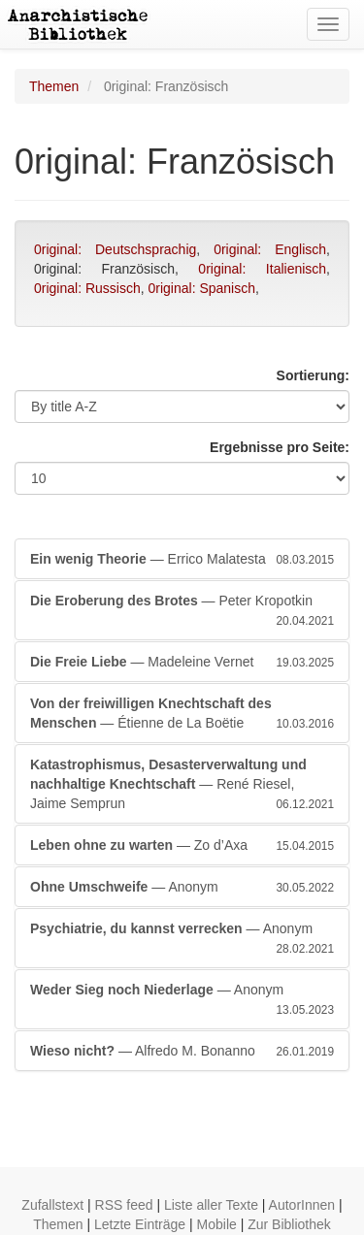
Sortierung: (313, 375)
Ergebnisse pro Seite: (279, 447)
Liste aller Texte (211, 1205)
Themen (54, 86)
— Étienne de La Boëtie (182, 714)
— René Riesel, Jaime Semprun (182, 785)
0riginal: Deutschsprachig (115, 249)
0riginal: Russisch (87, 288)
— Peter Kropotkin (182, 611)
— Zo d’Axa (182, 845)
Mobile (217, 1224)
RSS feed (124, 1205)
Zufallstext (52, 1205)
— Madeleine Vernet (182, 661)
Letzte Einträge (139, 1224)
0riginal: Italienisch (262, 268)
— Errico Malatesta (182, 559)
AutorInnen (302, 1205)
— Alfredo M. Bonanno (182, 1050)
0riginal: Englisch (270, 249)
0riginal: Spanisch (202, 288)
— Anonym (182, 886)
